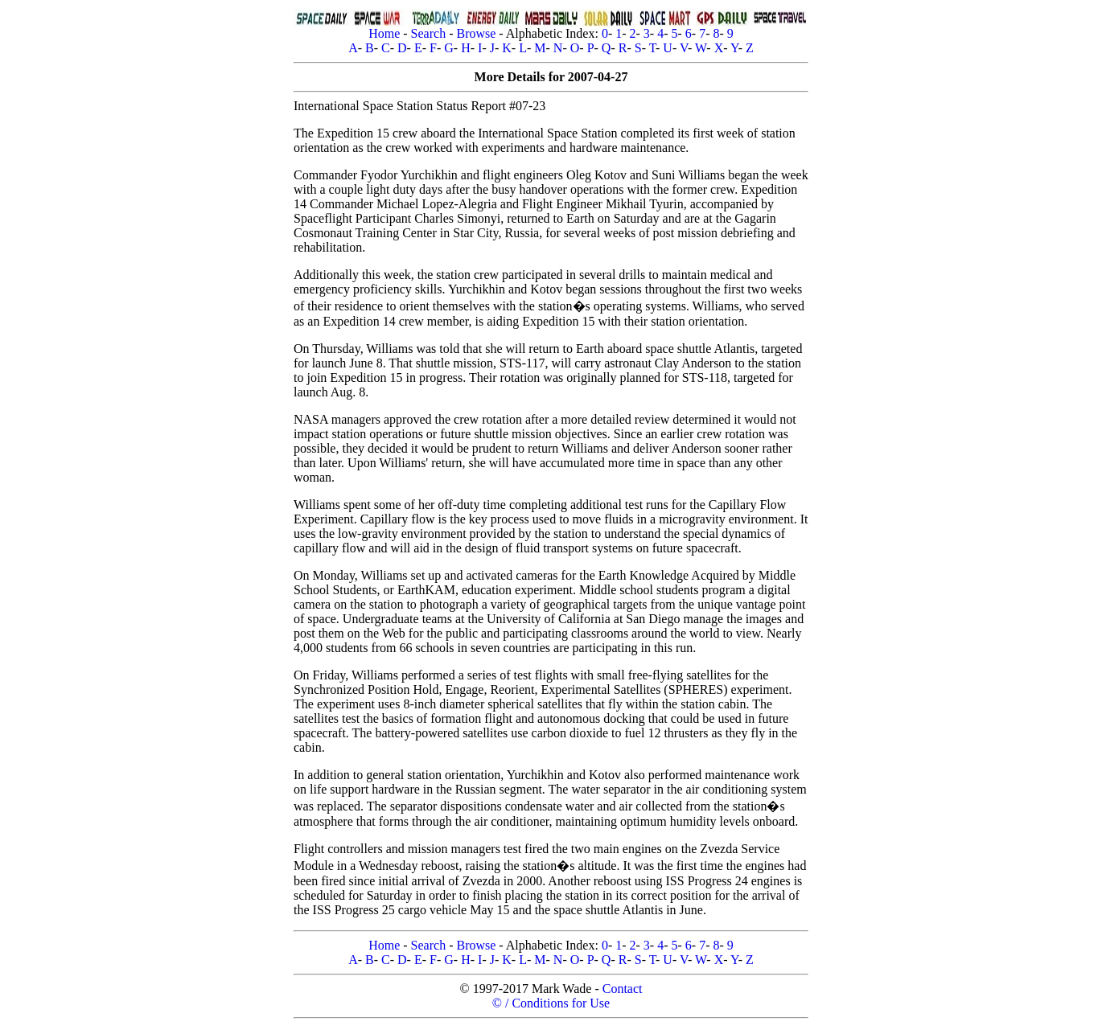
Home (384, 33)
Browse (475, 33)
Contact (622, 988)
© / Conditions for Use (551, 1003)
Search (428, 33)
